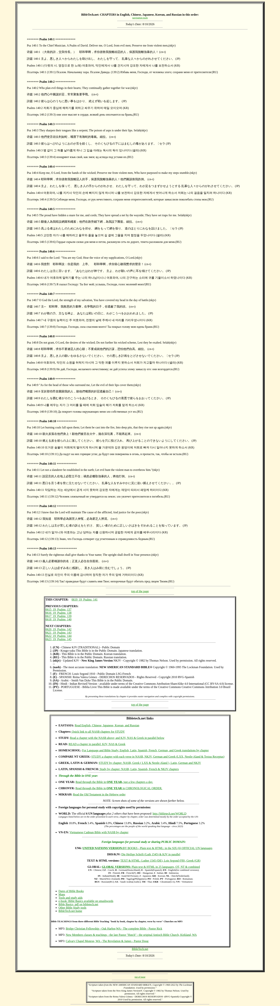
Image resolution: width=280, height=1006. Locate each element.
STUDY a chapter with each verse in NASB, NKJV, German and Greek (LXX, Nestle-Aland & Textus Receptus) (157, 756)
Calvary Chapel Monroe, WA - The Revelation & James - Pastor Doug (107, 941)
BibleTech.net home (70, 910)
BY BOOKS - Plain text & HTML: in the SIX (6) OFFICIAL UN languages (147, 848)
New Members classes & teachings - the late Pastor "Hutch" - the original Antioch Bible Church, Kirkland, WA (131, 934)
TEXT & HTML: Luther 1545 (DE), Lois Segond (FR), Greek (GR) (160, 860)
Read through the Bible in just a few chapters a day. (114, 782)
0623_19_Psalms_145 (58, 639)
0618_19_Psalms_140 (58, 619)
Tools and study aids (71, 897)
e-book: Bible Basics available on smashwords (86, 901)
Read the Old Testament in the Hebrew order (99, 794)
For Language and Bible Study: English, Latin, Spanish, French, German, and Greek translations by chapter (145, 750)
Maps (62, 894)
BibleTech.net (140, 949)
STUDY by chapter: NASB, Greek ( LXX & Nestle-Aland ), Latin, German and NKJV (150, 762)
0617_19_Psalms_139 (58, 616)
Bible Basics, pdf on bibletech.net (78, 904)
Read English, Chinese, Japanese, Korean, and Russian (107, 725)
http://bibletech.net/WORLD (169, 813)
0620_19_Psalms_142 (58, 629)
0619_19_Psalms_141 (85, 599)
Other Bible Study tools (73, 907)
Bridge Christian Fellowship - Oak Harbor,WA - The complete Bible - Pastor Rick (114, 928)
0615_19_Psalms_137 (58, 609)
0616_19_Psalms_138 (58, 612)
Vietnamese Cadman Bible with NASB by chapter (98, 832)
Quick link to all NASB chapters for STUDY (98, 731)
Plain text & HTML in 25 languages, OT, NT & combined (151, 866)
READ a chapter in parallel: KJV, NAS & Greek (97, 744)
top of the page (140, 591)
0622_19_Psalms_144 (58, 635)
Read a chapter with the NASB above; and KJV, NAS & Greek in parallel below (117, 737)
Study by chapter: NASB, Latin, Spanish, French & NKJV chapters (139, 769)
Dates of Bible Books (71, 891)
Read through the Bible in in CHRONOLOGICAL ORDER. (119, 788)
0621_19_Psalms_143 (58, 632)
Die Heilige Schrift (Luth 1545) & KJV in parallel (150, 854)
